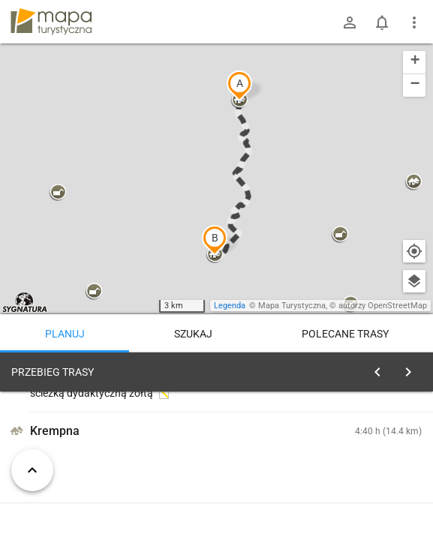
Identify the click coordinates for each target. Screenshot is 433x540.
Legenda (229, 305)
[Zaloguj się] (350, 22)
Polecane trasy (345, 334)
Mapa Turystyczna (292, 305)
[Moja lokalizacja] (414, 251)
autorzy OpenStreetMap (382, 305)
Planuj (65, 334)
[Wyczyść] (413, 368)
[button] (239, 85)
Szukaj (193, 334)
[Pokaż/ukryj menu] (414, 22)
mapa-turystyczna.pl (51, 22)
